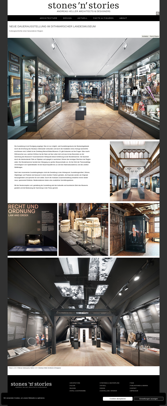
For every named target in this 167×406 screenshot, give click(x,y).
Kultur (72, 385)
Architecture (48, 18)
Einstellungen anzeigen (148, 399)
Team (132, 383)
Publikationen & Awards (139, 385)
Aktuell (83, 18)
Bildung (73, 388)
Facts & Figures (103, 18)
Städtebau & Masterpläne (110, 383)
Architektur (145, 36)
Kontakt (133, 388)
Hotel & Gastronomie (78, 391)
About (123, 18)
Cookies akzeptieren (118, 399)
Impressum (134, 391)
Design (67, 18)
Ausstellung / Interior (108, 391)
